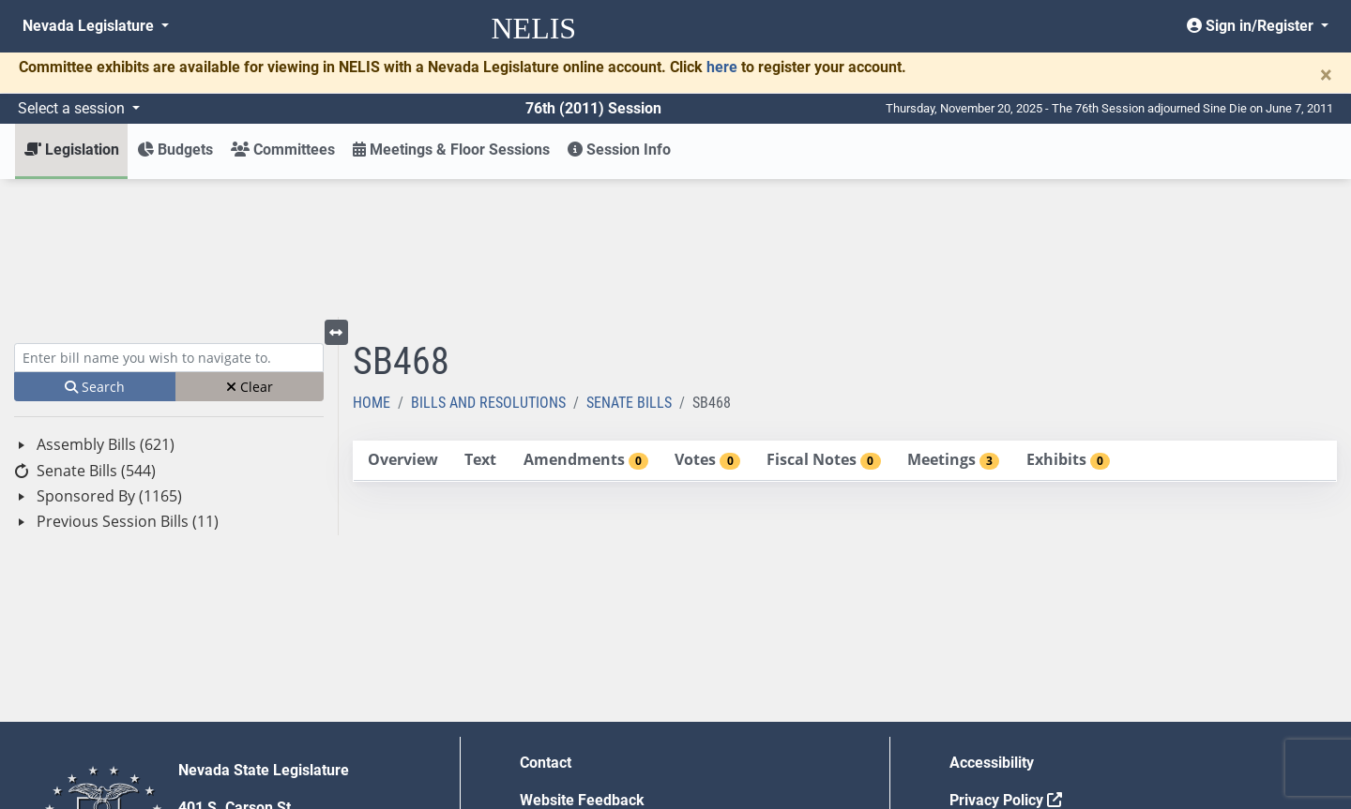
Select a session (73, 108)
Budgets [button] (175, 149)
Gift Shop (551, 737)
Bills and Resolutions (488, 265)
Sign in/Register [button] (1252, 26)
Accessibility (991, 625)
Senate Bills (629, 265)
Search (95, 249)
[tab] (402, 323)
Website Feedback (582, 662)
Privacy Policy (1005, 662)
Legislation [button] (71, 149)
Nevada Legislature (90, 26)
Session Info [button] (619, 149)
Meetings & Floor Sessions (451, 149)
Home (371, 265)
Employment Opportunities (609, 700)
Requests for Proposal (1024, 700)
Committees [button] (283, 149)
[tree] (169, 345)
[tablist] (845, 323)
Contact (545, 625)
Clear (249, 249)
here (721, 67)
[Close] (1326, 74)
